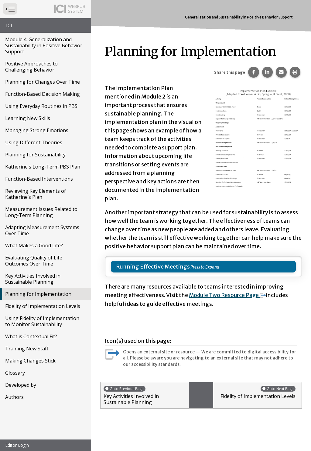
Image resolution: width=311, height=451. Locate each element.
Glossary (15, 372)
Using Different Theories (33, 142)
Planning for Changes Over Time (42, 82)
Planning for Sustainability (35, 154)
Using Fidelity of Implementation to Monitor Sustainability (42, 321)
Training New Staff (26, 348)
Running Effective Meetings (153, 266)
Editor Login (17, 445)
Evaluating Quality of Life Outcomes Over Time (33, 260)
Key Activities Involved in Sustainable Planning (32, 278)
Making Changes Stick (30, 360)
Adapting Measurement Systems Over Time (42, 230)
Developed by (20, 385)
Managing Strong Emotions (36, 130)
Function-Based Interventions (39, 178)
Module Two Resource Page (228, 295)
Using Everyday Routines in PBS (41, 106)
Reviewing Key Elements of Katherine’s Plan (35, 194)
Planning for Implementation (38, 294)
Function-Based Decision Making (42, 94)
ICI (9, 25)
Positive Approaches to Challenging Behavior (31, 66)
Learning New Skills (27, 118)
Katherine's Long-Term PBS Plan (42, 166)
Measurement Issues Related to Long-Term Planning (41, 212)
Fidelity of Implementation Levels (42, 306)
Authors (14, 397)
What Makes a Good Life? (34, 245)
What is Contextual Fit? (31, 336)
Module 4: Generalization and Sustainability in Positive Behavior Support (43, 45)
